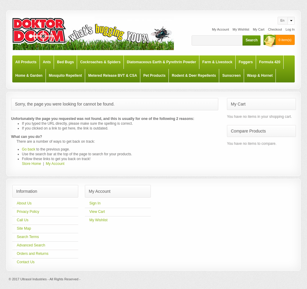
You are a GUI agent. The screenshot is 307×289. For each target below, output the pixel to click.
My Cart (258, 29)
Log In (290, 29)
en (282, 20)
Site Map (24, 228)
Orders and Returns (32, 254)
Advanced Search (31, 245)
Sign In (94, 203)
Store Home (31, 164)
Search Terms (28, 237)
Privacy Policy (28, 212)
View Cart (97, 212)
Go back (28, 149)
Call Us (22, 220)
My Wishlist (241, 29)
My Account (220, 29)
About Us (24, 203)
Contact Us (25, 262)
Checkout (275, 29)
